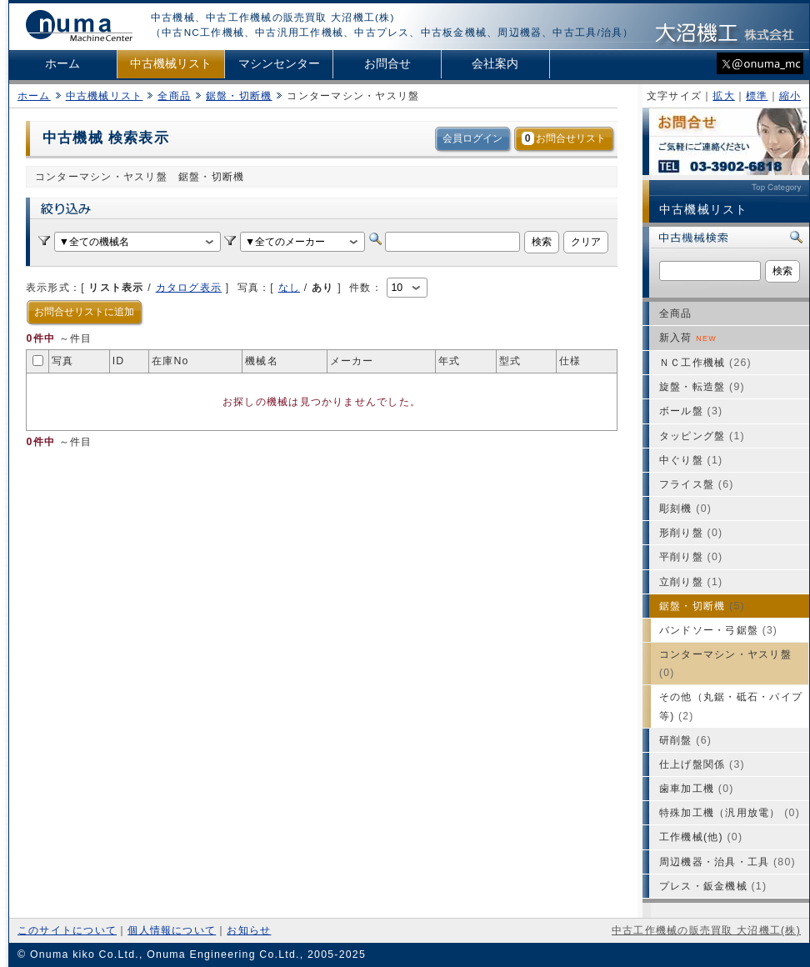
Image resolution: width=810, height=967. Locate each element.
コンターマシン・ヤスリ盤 (725, 664)
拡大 (723, 96)
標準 (757, 96)
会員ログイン (472, 138)
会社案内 (495, 64)
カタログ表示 (189, 287)
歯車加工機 (696, 788)
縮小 (790, 96)
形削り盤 (690, 533)
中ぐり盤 (690, 460)
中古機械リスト (171, 64)
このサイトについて (67, 930)
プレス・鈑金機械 (713, 886)
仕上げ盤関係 (702, 764)
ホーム (62, 64)
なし (289, 287)
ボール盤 (690, 411)
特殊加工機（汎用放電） (729, 813)
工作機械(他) (700, 837)
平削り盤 (690, 557)
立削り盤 (690, 582)
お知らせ (249, 930)
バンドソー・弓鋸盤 (718, 630)
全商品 (174, 96)
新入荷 (688, 337)
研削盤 (685, 740)
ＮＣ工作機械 (705, 362)
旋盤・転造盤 (702, 387)
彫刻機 (685, 508)
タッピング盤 (702, 436)
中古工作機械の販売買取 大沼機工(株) (706, 930)
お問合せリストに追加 (84, 312)
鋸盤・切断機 (239, 96)
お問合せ (387, 64)
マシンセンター (279, 64)
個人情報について (172, 930)
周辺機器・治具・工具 (727, 862)
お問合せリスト (564, 138)
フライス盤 (696, 484)
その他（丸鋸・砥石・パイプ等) (730, 706)
